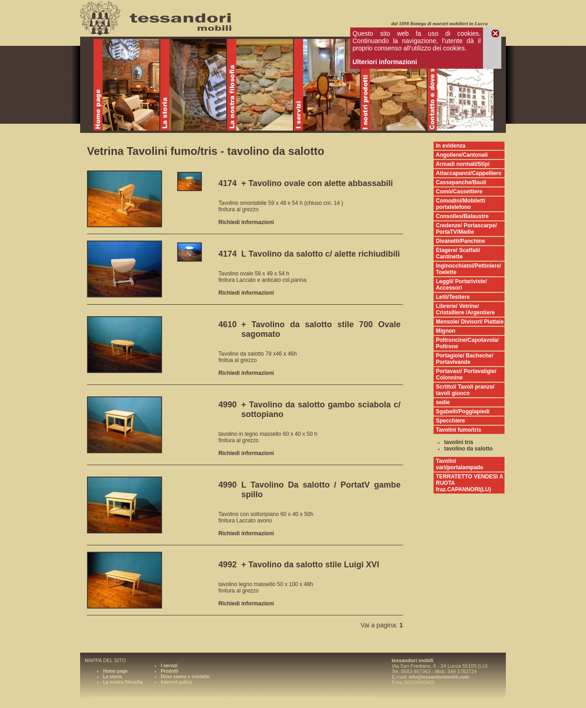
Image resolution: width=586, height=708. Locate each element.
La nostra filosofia (122, 682)
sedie (443, 402)
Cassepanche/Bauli (461, 182)
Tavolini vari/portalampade (459, 464)
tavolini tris (458, 442)
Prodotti (169, 671)
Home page (115, 671)
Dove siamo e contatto (185, 676)
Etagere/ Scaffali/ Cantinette (458, 253)
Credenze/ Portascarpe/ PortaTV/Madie (466, 228)
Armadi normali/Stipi (462, 164)
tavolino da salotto (468, 448)
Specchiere (450, 420)
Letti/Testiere (453, 297)
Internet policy (176, 682)
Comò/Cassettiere (459, 191)
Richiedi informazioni (246, 222)
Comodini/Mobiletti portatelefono (460, 204)
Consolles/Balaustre (462, 216)
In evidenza (451, 146)
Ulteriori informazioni (385, 62)
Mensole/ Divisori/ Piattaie (470, 321)
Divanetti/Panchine (460, 241)
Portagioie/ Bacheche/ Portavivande (464, 358)
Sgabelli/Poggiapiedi (462, 411)
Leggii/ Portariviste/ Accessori (461, 284)
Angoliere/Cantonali (462, 155)
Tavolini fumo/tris (458, 430)
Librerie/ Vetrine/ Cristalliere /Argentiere (465, 309)
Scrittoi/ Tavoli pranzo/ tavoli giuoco (465, 390)
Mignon (446, 331)
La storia (112, 676)
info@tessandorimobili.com (439, 677)
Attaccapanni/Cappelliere (468, 173)
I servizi (169, 665)
